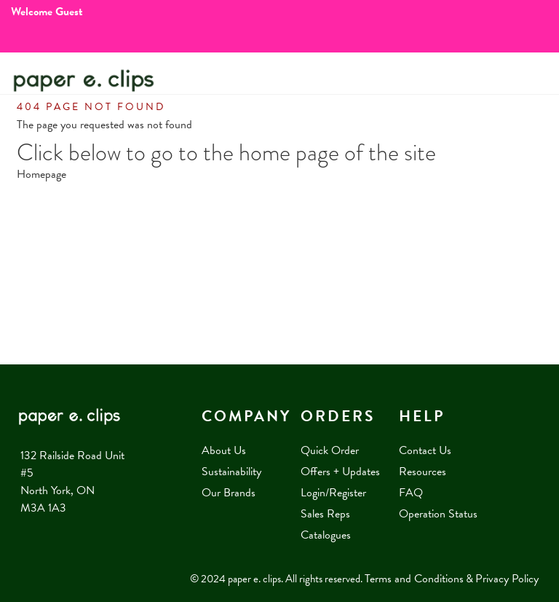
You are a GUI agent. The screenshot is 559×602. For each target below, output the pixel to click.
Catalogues (326, 535)
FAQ (411, 492)
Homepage (41, 174)
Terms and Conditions (414, 578)
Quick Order (330, 450)
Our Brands (228, 492)
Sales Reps (325, 514)
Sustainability (231, 471)
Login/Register (333, 492)
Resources (422, 471)
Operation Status (438, 514)
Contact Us (425, 450)
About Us (224, 450)
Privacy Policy (507, 578)
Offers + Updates (340, 471)
